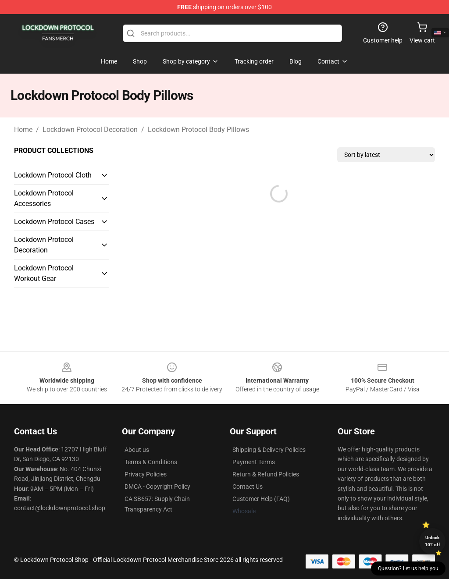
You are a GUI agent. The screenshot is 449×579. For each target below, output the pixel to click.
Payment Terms (253, 461)
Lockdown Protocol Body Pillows (198, 129)
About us (137, 449)
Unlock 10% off (432, 541)
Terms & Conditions (151, 461)
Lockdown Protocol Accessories (44, 198)
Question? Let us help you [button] (408, 568)
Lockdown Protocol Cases (54, 221)
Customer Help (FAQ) (261, 498)
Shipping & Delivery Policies (269, 449)
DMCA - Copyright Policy (157, 486)
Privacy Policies (146, 474)
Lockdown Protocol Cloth (53, 175)
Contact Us (247, 486)
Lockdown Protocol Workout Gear (44, 273)
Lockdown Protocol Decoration (90, 129)
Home (23, 129)
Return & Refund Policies (265, 474)
